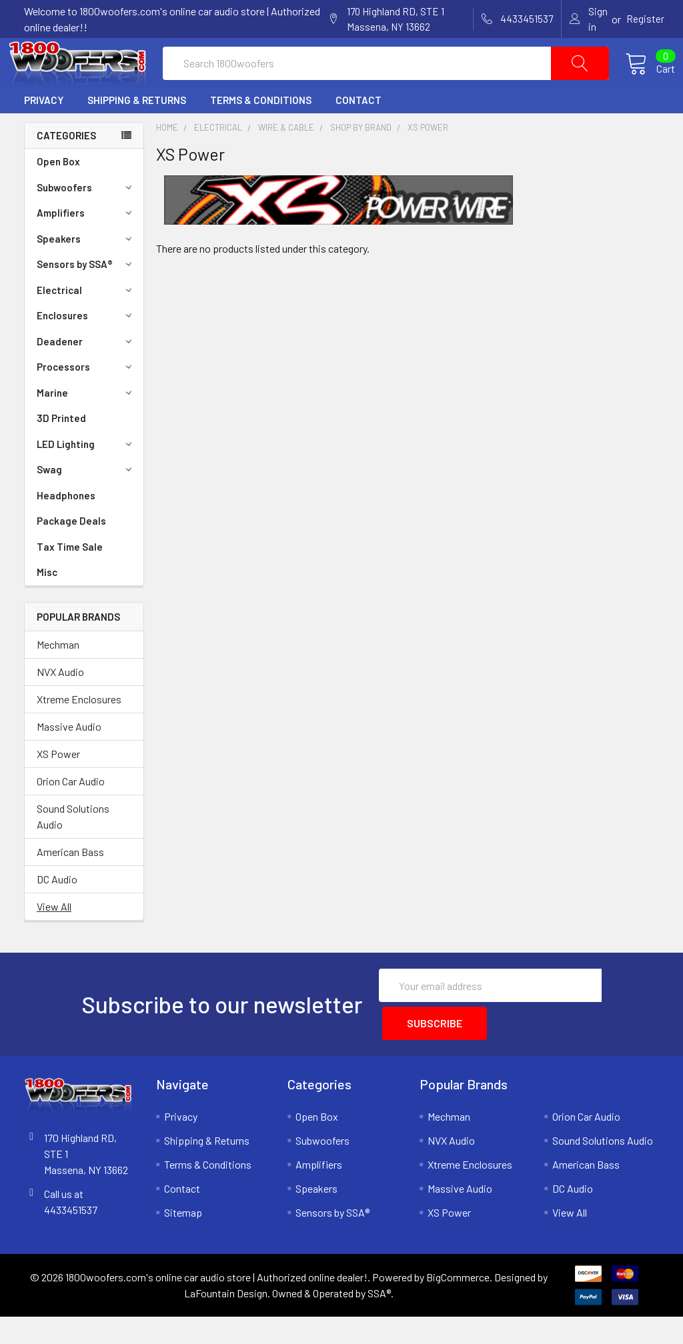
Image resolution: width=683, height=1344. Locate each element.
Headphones (66, 527)
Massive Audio (69, 758)
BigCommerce (458, 1304)
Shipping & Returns (136, 132)
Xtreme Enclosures (79, 731)
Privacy (43, 132)
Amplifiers (86, 245)
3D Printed (61, 450)
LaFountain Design (225, 1320)
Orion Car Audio (71, 813)
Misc (47, 604)
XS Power (58, 785)
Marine (86, 425)
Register (645, 19)
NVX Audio (60, 703)
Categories (66, 167)
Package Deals (71, 553)
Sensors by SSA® (86, 296)
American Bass (70, 883)
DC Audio (57, 911)
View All (54, 938)
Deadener (86, 373)
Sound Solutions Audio (73, 848)
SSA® (379, 1320)
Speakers (86, 271)
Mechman (58, 676)
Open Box (58, 193)
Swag (86, 501)
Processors (86, 399)
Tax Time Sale (70, 579)
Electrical (86, 322)
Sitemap (183, 1239)
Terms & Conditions (260, 132)
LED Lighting (86, 476)
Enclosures (86, 347)
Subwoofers (86, 219)
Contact (358, 132)
